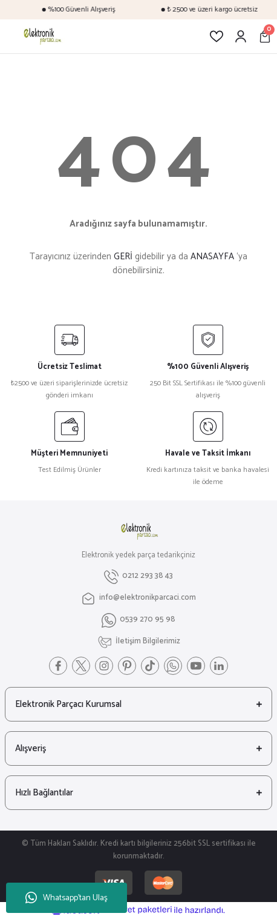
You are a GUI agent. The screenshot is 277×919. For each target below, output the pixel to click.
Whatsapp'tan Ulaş (66, 898)
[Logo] (41, 36)
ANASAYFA (212, 256)
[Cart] (265, 36)
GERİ (123, 256)
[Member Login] (240, 36)
